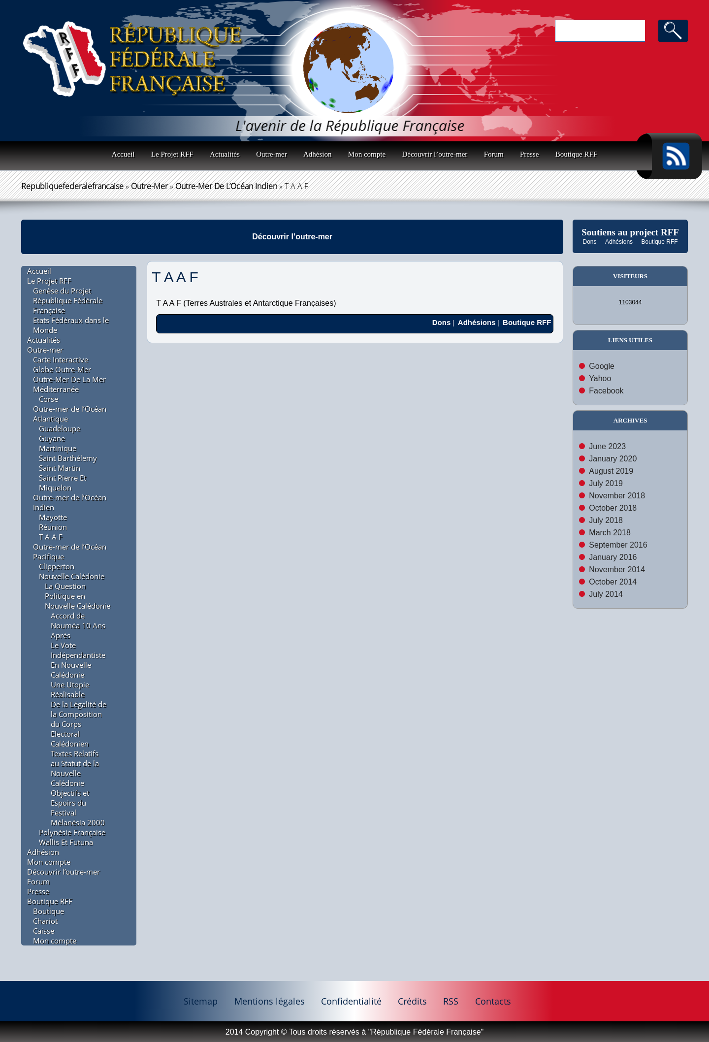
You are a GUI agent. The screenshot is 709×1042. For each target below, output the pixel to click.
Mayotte (53, 517)
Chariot (45, 921)
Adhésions (619, 241)
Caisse (43, 931)
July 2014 (606, 594)
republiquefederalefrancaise (72, 186)
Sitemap (201, 1001)
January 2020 (613, 459)
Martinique (57, 448)
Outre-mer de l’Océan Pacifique (69, 551)
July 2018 (606, 520)
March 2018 (610, 532)
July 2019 (606, 483)
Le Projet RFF (172, 154)
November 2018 (617, 495)
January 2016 (613, 557)
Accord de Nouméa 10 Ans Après (78, 625)
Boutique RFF (576, 154)
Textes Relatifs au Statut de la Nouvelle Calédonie (75, 768)
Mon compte (367, 154)
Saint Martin (59, 468)
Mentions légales (269, 1001)
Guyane (52, 438)
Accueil (123, 154)
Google (601, 366)
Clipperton (56, 566)
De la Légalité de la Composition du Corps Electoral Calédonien (78, 724)
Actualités (225, 154)
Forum (494, 154)
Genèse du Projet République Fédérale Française (67, 300)
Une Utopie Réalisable (70, 689)
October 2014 (613, 582)
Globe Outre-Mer (62, 369)
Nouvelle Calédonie (71, 576)
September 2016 (618, 545)
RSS (450, 1001)
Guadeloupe (59, 428)
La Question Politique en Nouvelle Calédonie (77, 596)
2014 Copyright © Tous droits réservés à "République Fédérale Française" (354, 1032)
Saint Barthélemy (68, 458)
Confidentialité (351, 1001)
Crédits (412, 1001)
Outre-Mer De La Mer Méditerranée (69, 384)
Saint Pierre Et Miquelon (62, 482)
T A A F (51, 537)
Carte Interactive (60, 359)
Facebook (606, 391)
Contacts (493, 1001)
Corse (48, 399)
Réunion (53, 527)
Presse (529, 154)
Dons (590, 241)
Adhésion (317, 154)
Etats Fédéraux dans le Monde (71, 325)
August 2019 (611, 471)
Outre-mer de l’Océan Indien (226, 186)
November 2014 (617, 569)
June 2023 (607, 446)
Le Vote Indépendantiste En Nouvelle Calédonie (78, 660)
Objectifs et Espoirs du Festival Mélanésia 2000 (78, 807)
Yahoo (600, 378)
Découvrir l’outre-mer (434, 154)
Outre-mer (271, 154)
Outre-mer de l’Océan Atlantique (69, 413)
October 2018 (613, 508)
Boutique (48, 911)
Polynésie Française (72, 832)
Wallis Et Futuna (66, 842)
